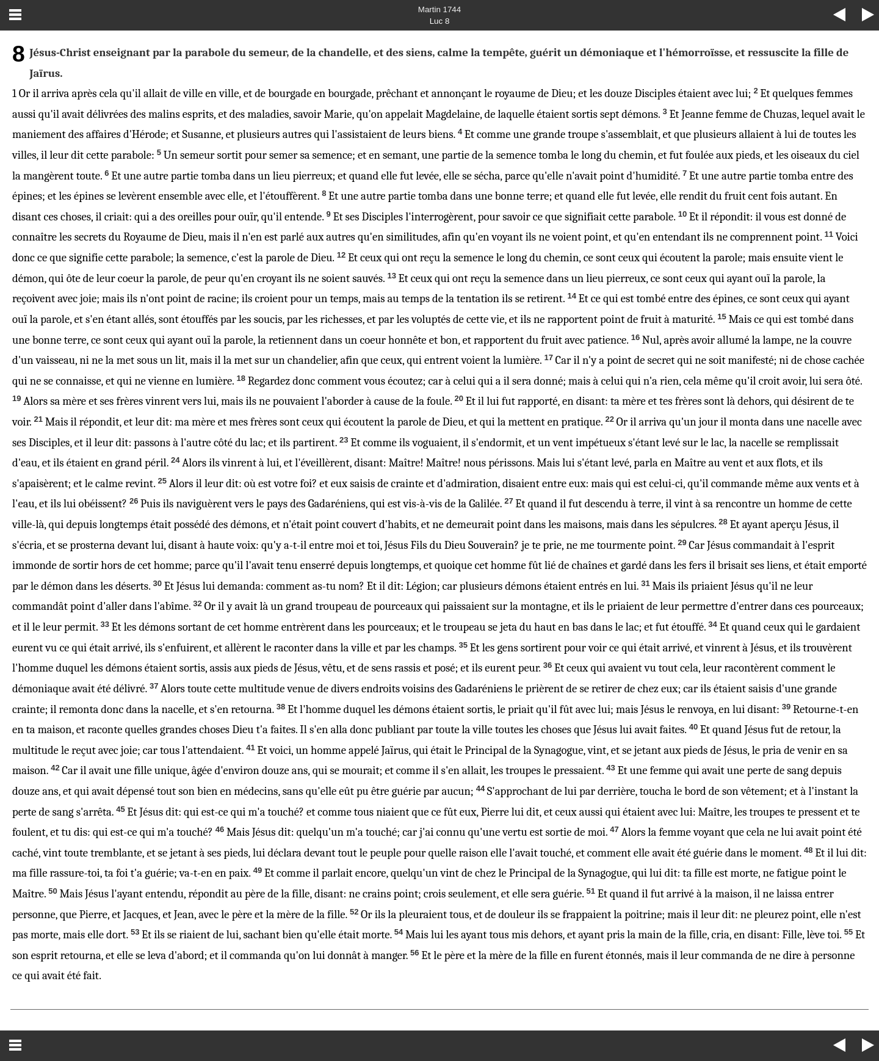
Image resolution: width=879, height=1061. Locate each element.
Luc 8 (440, 21)
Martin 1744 (439, 9)
